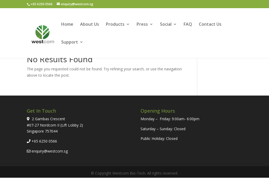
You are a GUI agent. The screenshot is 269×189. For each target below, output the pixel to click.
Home (67, 24)
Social (166, 24)
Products (115, 24)
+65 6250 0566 (44, 141)
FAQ (188, 24)
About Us (89, 24)
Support (69, 42)
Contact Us (210, 24)
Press (142, 24)
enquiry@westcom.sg (50, 151)
